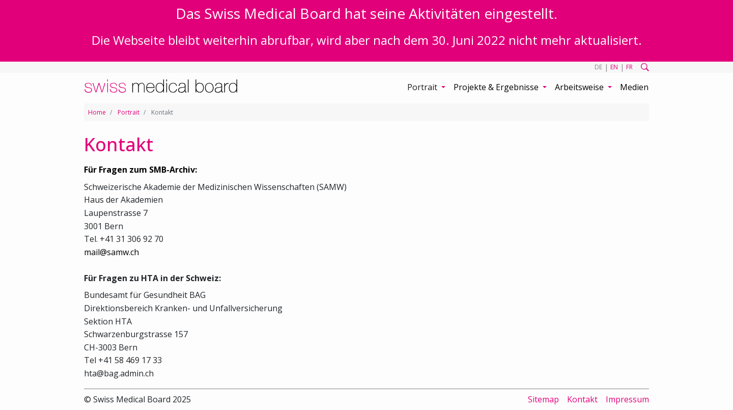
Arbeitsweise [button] (580, 87)
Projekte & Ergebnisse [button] (497, 87)
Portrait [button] (423, 87)
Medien (634, 87)
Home (97, 112)
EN (614, 67)
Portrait (128, 112)
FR (629, 67)
